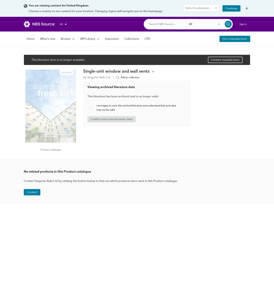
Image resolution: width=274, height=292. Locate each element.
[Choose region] (63, 24)
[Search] (167, 24)
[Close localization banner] (246, 8)
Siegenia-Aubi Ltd (98, 77)
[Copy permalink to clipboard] (153, 71)
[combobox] (201, 8)
